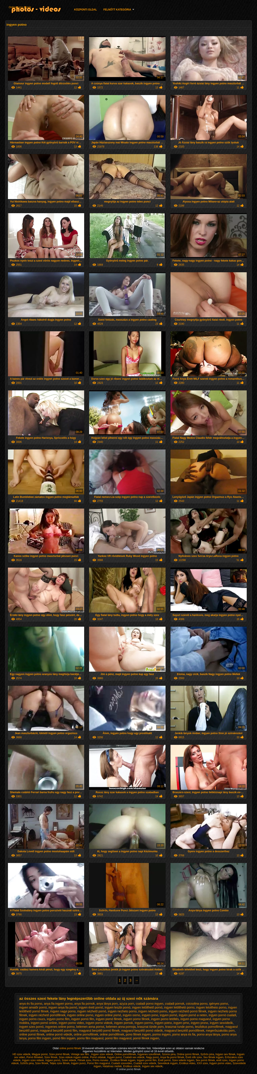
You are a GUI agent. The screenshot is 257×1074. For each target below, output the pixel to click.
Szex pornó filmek (59, 1054)
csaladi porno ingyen (149, 1003)
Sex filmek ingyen (213, 1057)
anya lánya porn (107, 1003)
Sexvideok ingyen (168, 1063)
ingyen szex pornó (31, 1026)
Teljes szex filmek (60, 1063)
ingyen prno (181, 1023)
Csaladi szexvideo (121, 1063)
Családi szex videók (144, 1063)
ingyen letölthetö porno (179, 1007)
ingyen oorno (131, 1015)
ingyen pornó (168, 1015)
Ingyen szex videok (102, 1054)
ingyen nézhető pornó (91, 1011)
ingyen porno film (58, 1019)
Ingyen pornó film (147, 1060)
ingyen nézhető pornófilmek (47, 1015)
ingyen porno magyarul (196, 1019)
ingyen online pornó (108, 1015)
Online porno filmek (20, 7)
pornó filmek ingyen (146, 1038)
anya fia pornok (84, 1003)
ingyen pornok (123, 1023)
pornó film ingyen (64, 1038)
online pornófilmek (112, 1034)
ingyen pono (150, 1015)
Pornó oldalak (98, 1057)
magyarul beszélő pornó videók (142, 1030)
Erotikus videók (131, 1066)
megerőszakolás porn (220, 1030)
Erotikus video (187, 1063)
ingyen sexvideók (221, 1023)
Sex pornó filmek (205, 1060)
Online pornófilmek (125, 1054)
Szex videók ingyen (183, 1060)
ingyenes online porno (60, 1026)
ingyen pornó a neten (193, 1015)
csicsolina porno (196, 1003)
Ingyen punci (114, 1057)
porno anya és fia (183, 1034)
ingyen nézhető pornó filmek (187, 1011)
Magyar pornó (40, 1054)
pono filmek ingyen (138, 1034)
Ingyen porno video (220, 1063)
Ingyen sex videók (152, 1066)
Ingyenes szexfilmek (148, 1054)
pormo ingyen (161, 1034)
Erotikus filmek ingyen (123, 1060)
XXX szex (202, 1063)
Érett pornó (164, 1060)
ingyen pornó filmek (109, 1019)
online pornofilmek (86, 1034)
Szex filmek (50, 1057)
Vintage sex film (80, 1054)
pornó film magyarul (118, 1038)
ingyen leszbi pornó (118, 1007)
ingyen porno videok (99, 1023)
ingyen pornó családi (222, 1015)
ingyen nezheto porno (122, 1011)
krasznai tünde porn (150, 1026)
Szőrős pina (27, 1063)
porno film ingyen (39, 1038)
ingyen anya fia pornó (62, 1007)
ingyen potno (163, 1023)
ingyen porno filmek (136, 1019)
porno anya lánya (208, 1034)
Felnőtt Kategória (117, 9)
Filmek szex (84, 1060)
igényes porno (218, 1003)
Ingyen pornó (52, 1060)
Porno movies (101, 1060)
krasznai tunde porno (179, 1026)
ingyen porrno (144, 1023)
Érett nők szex (194, 1057)
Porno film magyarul (98, 1063)
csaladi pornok (174, 1003)
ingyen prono (199, 1023)
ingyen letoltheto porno (211, 1007)
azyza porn (127, 1003)
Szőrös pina (207, 1054)
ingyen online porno (80, 1015)
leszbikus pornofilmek (209, 1026)
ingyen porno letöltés (165, 1019)
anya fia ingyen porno (58, 1003)
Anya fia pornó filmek (172, 1057)
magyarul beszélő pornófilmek (184, 1030)
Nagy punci (152, 1057)
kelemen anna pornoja (121, 1026)
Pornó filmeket (34, 1057)
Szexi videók (69, 1060)
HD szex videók (21, 1054)
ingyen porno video (71, 1023)
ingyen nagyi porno (63, 1011)
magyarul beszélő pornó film (58, 1030)
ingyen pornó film (82, 1019)
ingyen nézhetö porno (152, 1011)
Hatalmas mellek (112, 1066)
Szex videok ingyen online (74, 1057)
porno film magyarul (90, 1038)
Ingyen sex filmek (225, 1054)
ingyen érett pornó (91, 1007)
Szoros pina (168, 1054)
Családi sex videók (134, 1057)
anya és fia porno (30, 1003)
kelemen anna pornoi (90, 1026)
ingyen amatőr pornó (33, 1007)
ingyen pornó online (44, 1023)
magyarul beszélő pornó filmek (99, 1030)
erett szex (221, 1060)
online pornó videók (59, 1034)
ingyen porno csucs (32, 1019)
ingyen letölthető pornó (147, 1007)
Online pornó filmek (188, 1054)
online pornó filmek (32, 1034)
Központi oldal (85, 9)
